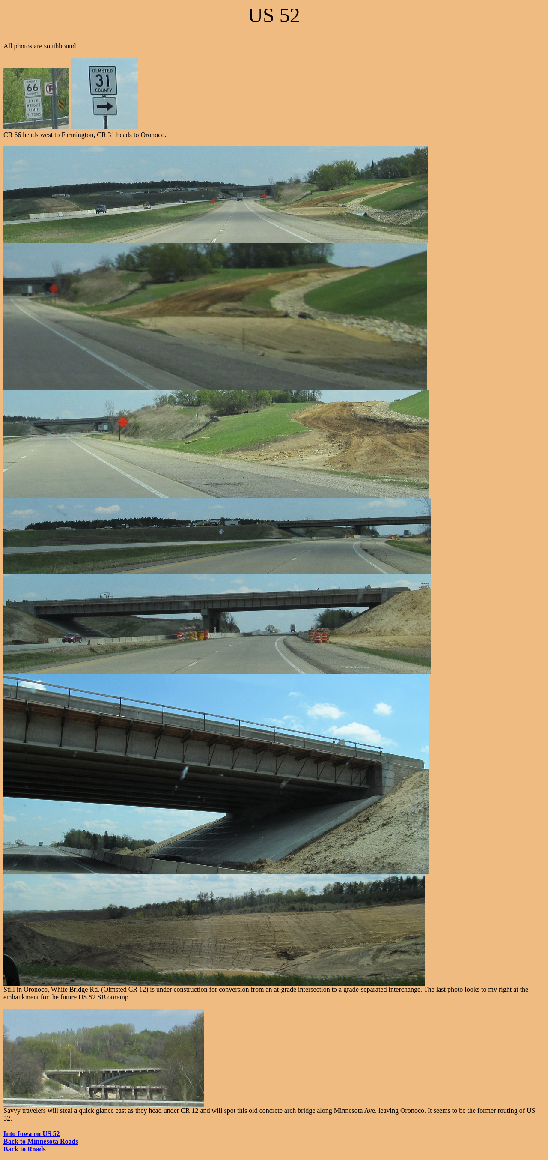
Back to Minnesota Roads (40, 1141)
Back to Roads (24, 1149)
